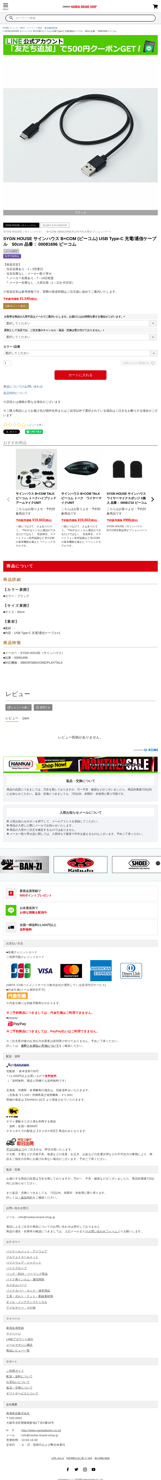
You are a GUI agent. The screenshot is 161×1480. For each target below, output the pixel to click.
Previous (3, 863)
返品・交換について (19, 1387)
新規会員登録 (15, 1328)
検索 (11, 18)
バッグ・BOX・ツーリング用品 (27, 1273)
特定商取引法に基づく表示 (79, 1458)
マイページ (13, 1318)
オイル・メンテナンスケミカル (26, 1302)
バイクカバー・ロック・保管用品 (28, 1290)
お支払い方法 (14, 943)
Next (158, 863)
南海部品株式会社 (18, 1413)
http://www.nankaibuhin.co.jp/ (41, 1430)
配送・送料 (13, 1056)
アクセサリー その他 (20, 1307)
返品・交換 (13, 1169)
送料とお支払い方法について (40, 1045)
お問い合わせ (57, 1458)
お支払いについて (18, 1382)
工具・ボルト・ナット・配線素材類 (29, 1296)
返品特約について (15, 393)
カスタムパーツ (16, 1285)
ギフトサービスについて (22, 1393)
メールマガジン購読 (19, 1345)
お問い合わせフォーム (103, 1231)
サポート (11, 1361)
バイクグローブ (16, 1268)
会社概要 (11, 1404)
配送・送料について (19, 1376)
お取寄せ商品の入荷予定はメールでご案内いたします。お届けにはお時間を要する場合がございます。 (65, 316)
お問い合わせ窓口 (17, 1208)
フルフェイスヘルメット (22, 1257)
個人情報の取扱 (102, 1458)
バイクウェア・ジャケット (23, 1262)
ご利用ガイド (15, 1370)
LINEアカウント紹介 (20, 1339)
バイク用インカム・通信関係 (25, 1279)
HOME (6, 28)
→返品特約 (25, 1197)
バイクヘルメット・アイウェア (26, 1251)
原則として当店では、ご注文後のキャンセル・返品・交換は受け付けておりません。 (54, 330)
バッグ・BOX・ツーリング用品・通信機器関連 (34, 28)
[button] (8, 499)
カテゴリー (13, 1242)
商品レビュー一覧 (18, 1350)
